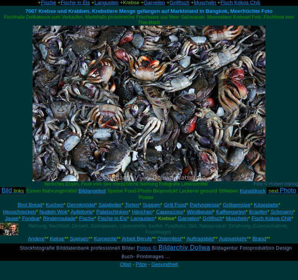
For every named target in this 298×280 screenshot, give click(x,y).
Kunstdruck (253, 191)
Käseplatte (266, 205)
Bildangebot (92, 191)
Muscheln (237, 218)
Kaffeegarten (231, 212)
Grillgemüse (236, 205)
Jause (12, 218)
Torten (132, 205)
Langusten (142, 218)
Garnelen (188, 218)
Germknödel (81, 205)
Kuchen (54, 205)
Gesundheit (164, 264)
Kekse (57, 239)
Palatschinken (112, 212)
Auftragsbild (200, 239)
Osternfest (169, 239)
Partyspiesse (204, 205)
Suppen (152, 205)
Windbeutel (200, 212)
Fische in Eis (112, 218)
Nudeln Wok (54, 212)
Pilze (141, 264)
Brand (259, 239)
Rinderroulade (59, 218)
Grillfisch (212, 218)
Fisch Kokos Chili (271, 218)
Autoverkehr (233, 239)
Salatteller (110, 205)
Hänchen (142, 212)
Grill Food (175, 205)
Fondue (31, 218)
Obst (125, 264)
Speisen (79, 239)
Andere (36, 239)
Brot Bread (30, 205)
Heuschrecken (19, 212)
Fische (86, 218)
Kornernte (105, 239)
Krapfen (258, 212)
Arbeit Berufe (137, 239)
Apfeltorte (82, 212)
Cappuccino (169, 212)
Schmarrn (282, 212)
